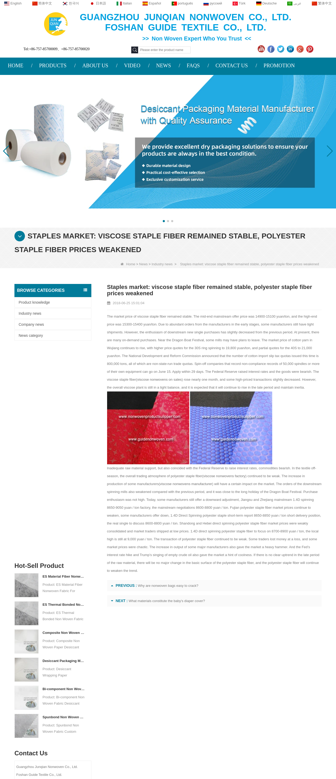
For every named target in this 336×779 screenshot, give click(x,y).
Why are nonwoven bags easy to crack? (168, 586)
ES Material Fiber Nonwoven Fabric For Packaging (64, 366)
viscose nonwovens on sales (158, 379)
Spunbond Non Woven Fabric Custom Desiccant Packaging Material (64, 506)
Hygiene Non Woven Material (215, 707)
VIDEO (132, 65)
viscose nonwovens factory (223, 476)
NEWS (163, 65)
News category (31, 335)
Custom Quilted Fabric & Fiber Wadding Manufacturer (71, 758)
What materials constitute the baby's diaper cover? (167, 601)
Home (127, 264)
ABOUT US (95, 65)
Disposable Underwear (209, 694)
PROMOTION (279, 65)
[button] (164, 221)
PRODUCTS (52, 65)
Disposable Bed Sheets (210, 721)
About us (53, 661)
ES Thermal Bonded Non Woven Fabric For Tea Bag (64, 394)
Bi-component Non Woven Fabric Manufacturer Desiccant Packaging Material (64, 478)
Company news (31, 324)
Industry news (161, 264)
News (143, 264)
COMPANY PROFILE (61, 673)
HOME (15, 65)
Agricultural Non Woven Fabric (216, 680)
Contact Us (55, 683)
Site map (52, 703)
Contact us (112, 661)
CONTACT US (232, 65)
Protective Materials (207, 673)
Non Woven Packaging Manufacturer (293, 758)
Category (208, 661)
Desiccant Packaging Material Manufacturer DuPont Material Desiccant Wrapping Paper (64, 450)
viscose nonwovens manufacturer (168, 484)
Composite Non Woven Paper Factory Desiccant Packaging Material (64, 422)
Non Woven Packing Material (214, 714)
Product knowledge (34, 302)
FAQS (193, 65)
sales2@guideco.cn (119, 705)
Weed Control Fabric (208, 701)
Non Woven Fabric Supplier (151, 758)
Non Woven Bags (205, 728)
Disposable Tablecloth (209, 687)
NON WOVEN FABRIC (209, 742)
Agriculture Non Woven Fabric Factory (218, 758)
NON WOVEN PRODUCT (212, 735)
